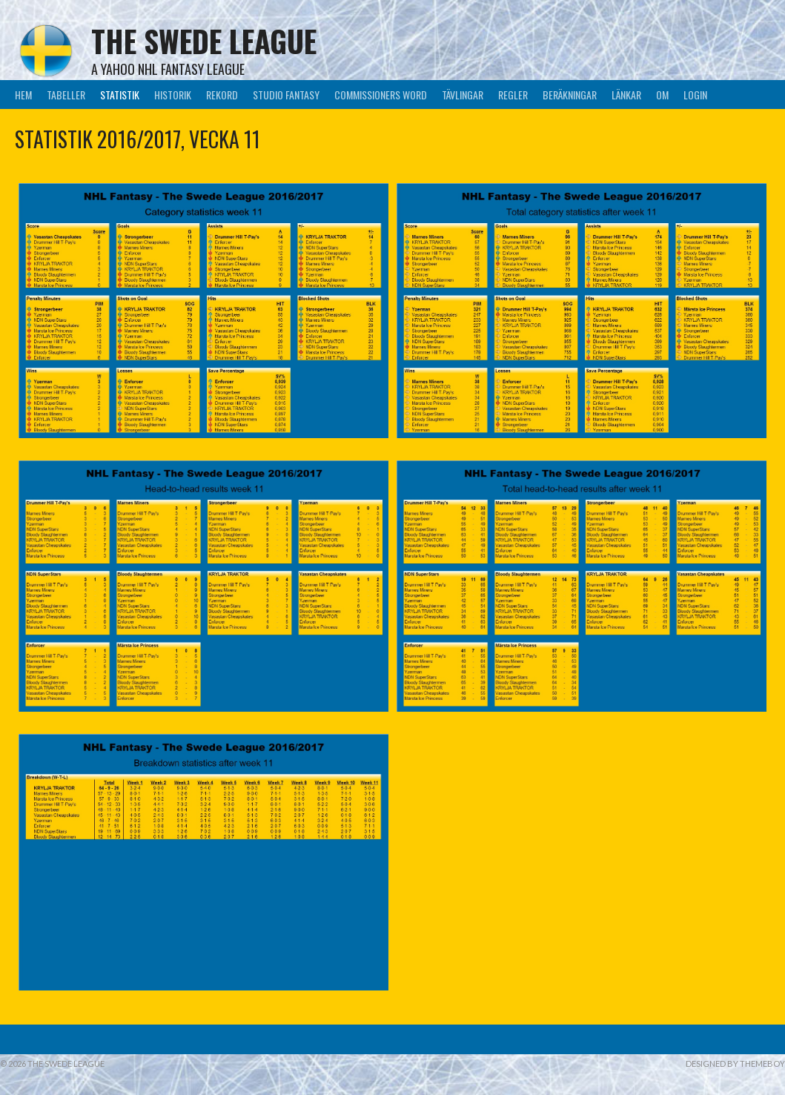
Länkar (626, 94)
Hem (23, 94)
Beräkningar (570, 94)
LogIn (695, 94)
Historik (172, 94)
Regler (513, 94)
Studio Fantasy (286, 94)
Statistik (119, 94)
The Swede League (204, 41)
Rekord (222, 94)
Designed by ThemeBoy (735, 1063)
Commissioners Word (380, 94)
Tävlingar (462, 94)
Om (662, 94)
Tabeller (66, 94)
